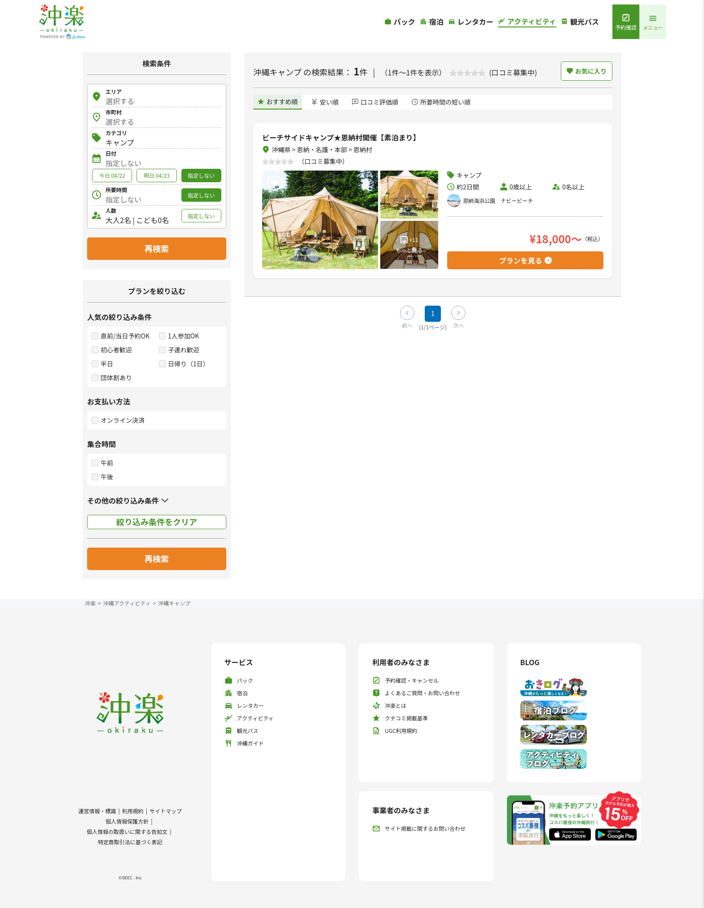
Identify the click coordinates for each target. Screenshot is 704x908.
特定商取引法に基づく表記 (130, 842)
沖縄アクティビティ (127, 603)
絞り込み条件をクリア (156, 521)
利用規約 (133, 811)
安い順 (325, 101)
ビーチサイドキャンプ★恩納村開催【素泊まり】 (341, 137)
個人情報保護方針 (127, 821)
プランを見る (525, 260)
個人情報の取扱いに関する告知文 (127, 831)
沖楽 (90, 603)
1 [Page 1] (433, 313)
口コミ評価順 (375, 101)
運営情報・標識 (97, 811)
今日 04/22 (112, 175)
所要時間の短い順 (441, 101)
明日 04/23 (157, 175)
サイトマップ (166, 811)
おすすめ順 (278, 101)
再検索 (157, 248)
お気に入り (587, 70)
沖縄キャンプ (174, 603)
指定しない (201, 175)
